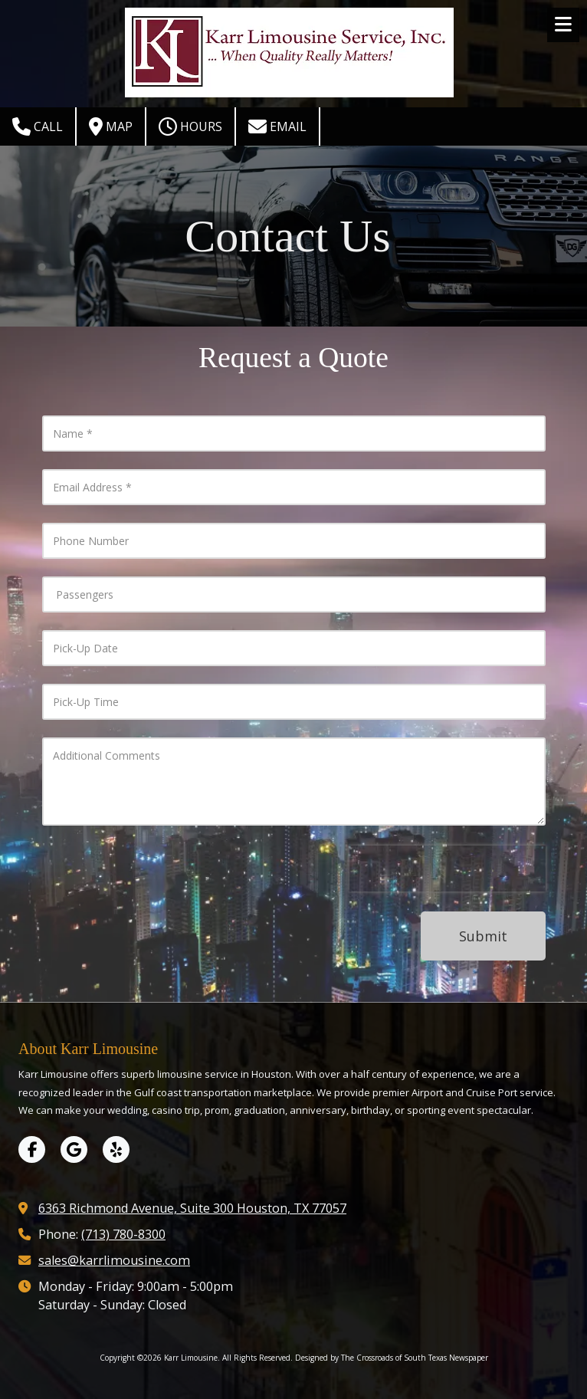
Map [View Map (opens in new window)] (111, 126)
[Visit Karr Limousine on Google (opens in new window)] (74, 1149)
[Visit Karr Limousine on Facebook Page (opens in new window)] (31, 1149)
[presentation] (447, 869)
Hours (190, 126)
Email (277, 126)
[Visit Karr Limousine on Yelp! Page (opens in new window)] (116, 1149)
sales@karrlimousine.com (114, 1260)
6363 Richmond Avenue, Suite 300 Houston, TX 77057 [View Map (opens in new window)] (192, 1208)
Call (37, 126)
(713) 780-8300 (123, 1234)
